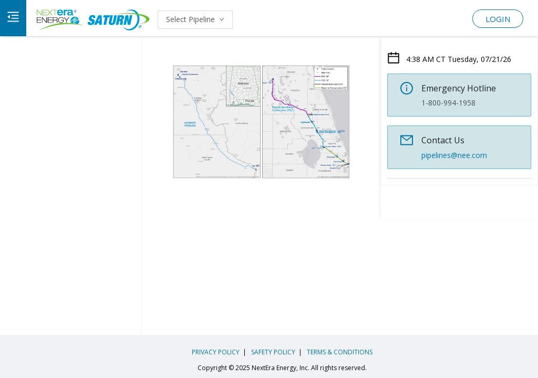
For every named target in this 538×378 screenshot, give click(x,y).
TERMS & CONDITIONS (339, 352)
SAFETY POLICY (272, 352)
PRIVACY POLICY (216, 352)
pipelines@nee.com (454, 155)
